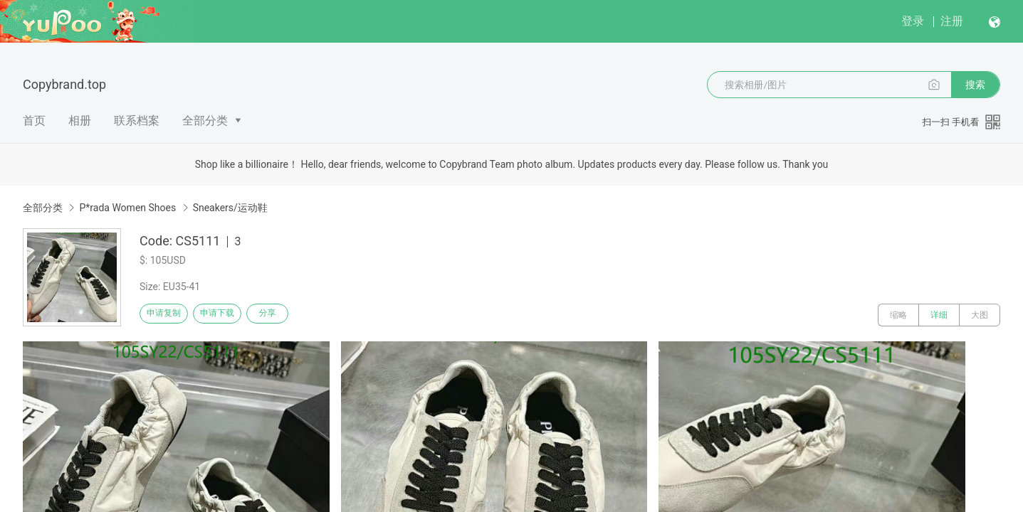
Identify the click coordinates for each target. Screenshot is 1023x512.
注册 (951, 21)
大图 (979, 315)
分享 (297, 315)
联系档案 (136, 120)
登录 (912, 21)
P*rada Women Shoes (127, 207)
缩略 (898, 315)
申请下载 (233, 315)
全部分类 (205, 120)
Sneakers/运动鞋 (230, 207)
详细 (939, 315)
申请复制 (169, 315)
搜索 (975, 84)
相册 (79, 120)
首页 (34, 120)
